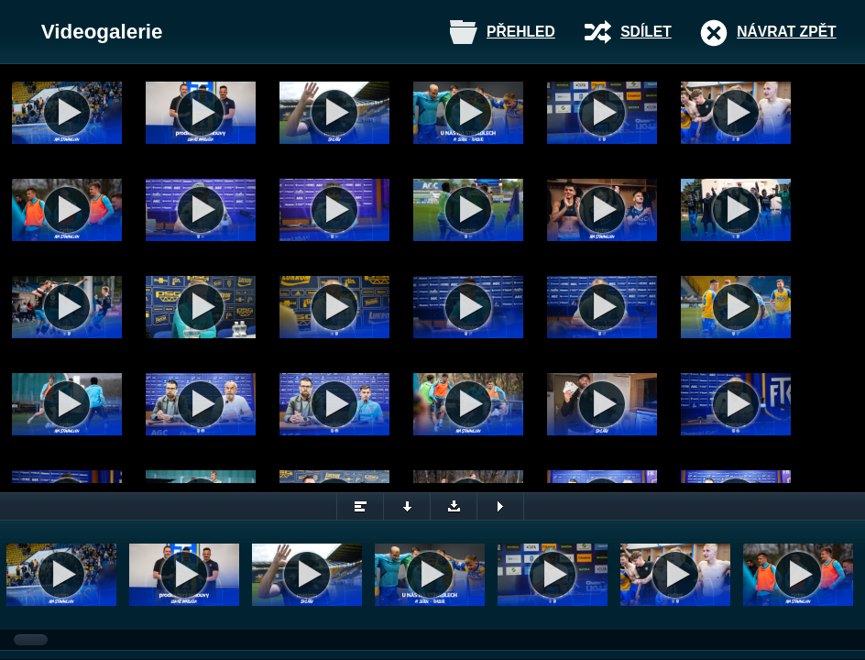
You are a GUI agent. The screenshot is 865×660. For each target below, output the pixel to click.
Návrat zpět (786, 31)
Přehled (521, 31)
